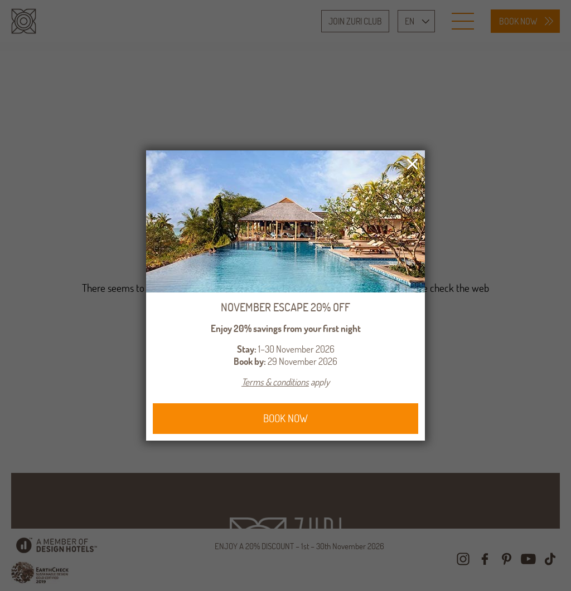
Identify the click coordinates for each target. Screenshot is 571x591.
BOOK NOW (285, 418)
